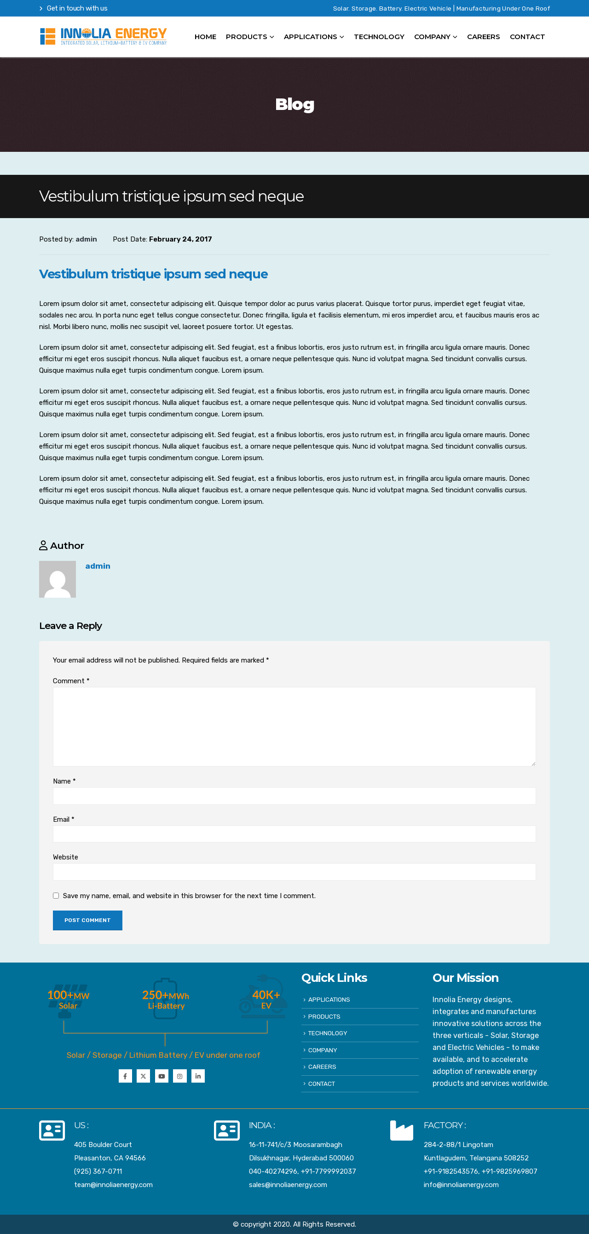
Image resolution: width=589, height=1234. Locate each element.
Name (64, 781)
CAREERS (483, 36)
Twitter (143, 1076)
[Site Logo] (103, 37)
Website (65, 857)
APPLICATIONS (310, 36)
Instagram (179, 1076)
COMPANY (432, 36)
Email (64, 819)
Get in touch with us (73, 8)
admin (97, 566)
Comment (71, 681)
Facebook (125, 1076)
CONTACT (527, 36)
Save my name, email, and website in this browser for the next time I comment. (189, 895)
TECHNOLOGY (379, 36)
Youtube (161, 1076)
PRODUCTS (324, 1016)
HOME (205, 36)
